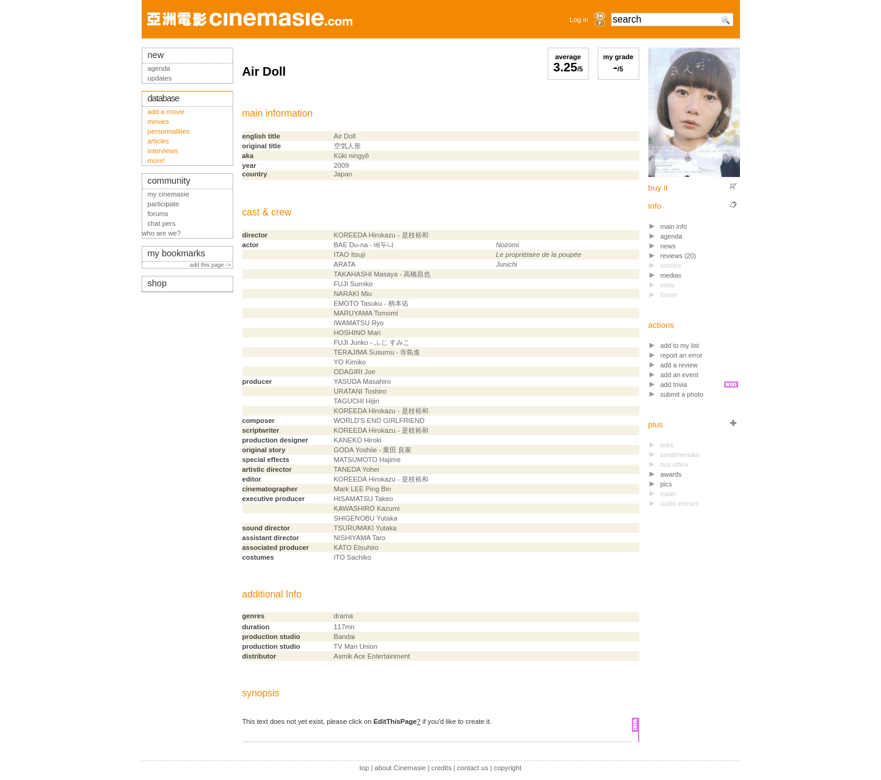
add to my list (680, 345)
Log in (579, 19)
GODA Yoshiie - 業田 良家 (373, 449)
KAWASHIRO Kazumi (367, 508)
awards (671, 474)
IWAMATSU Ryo (359, 323)
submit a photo (682, 394)
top (364, 767)
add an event (679, 374)
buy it (658, 187)
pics (666, 484)
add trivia (674, 384)
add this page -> (211, 265)
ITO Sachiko (352, 557)
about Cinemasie (400, 767)
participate (163, 204)
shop (157, 283)
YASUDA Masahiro (362, 381)
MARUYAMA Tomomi (366, 313)
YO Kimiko (350, 362)
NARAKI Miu (353, 293)
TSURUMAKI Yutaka (365, 528)
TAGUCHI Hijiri (356, 401)
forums (158, 213)
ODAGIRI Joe (354, 371)
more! (156, 160)
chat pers (162, 223)
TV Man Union (356, 646)
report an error (682, 355)
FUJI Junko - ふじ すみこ (372, 342)
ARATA (345, 264)
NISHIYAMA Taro (360, 537)
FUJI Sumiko (353, 283)
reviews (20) (679, 255)
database (163, 98)
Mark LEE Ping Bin (362, 489)
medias (671, 275)
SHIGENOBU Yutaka (365, 518)
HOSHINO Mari (357, 332)
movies (158, 121)
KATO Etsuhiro (356, 547)
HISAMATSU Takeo (363, 498)
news (668, 246)
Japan (343, 174)
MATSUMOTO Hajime (367, 459)
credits (442, 767)
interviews (163, 150)
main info (674, 226)
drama (343, 615)
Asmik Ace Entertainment (372, 656)
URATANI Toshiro (360, 391)
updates (160, 78)
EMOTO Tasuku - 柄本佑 (371, 303)
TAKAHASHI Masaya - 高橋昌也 (382, 274)
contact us (472, 767)
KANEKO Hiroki (358, 440)
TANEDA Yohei (356, 469)
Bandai (344, 636)
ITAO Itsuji (349, 254)
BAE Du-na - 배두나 (364, 244)
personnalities (169, 131)
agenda (672, 236)
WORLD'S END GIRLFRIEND (379, 420)
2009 (341, 165)
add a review (679, 365)
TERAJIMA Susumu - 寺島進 (377, 352)
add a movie (166, 111)
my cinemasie (168, 194)
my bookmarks (177, 253)
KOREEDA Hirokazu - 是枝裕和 (381, 235)
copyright (507, 767)
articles (158, 141)
